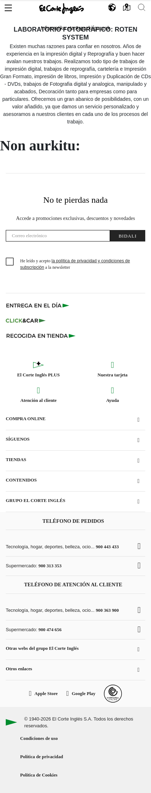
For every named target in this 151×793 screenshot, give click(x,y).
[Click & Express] (38, 305)
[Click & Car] (26, 320)
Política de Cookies (39, 775)
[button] (8, 6)
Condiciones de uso (39, 738)
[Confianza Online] (113, 694)
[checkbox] (10, 262)
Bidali (128, 236)
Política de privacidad (41, 756)
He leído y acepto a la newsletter (75, 264)
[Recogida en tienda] (41, 335)
